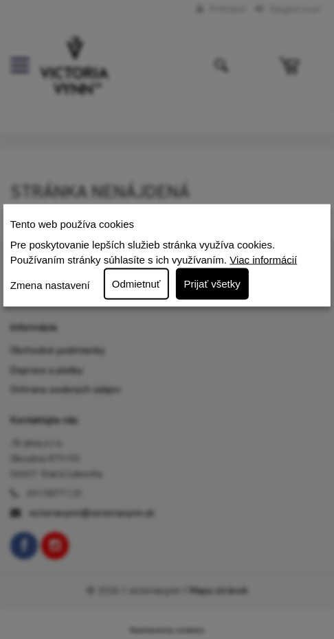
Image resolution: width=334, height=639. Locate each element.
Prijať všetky (211, 283)
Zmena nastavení (50, 285)
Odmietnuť (136, 283)
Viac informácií (263, 260)
